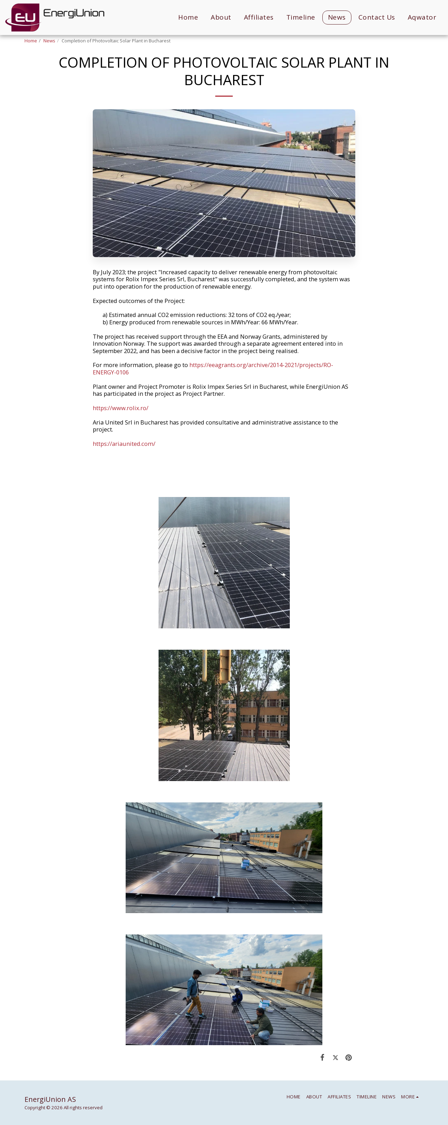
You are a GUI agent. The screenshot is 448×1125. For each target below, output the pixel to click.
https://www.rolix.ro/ (120, 408)
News (49, 40)
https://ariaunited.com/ (124, 444)
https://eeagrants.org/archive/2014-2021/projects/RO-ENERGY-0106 (213, 368)
